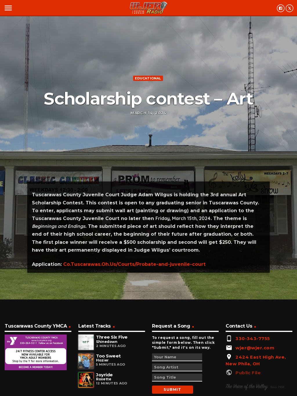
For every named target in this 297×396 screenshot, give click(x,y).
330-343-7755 (253, 338)
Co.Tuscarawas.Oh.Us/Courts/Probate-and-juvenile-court (134, 264)
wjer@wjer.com (255, 347)
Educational (148, 78)
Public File (248, 372)
